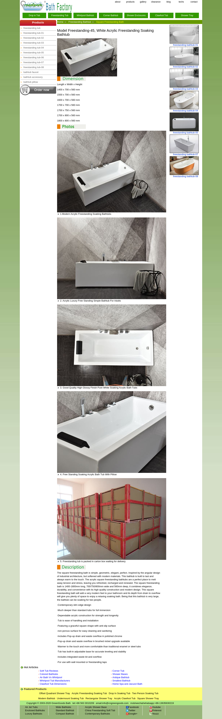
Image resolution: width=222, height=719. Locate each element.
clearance (156, 2)
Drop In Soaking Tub (119, 693)
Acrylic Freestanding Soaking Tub (89, 693)
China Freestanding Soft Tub (100, 710)
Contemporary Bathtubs (97, 713)
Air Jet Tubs (31, 707)
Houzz (154, 713)
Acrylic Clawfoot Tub (124, 698)
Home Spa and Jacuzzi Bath (127, 684)
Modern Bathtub (46, 698)
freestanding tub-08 (33, 67)
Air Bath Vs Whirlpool (51, 677)
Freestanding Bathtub (80, 22)
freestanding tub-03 (33, 42)
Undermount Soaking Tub (70, 698)
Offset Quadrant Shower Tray (54, 693)
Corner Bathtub (110, 15)
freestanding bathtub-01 (185, 45)
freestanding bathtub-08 (185, 176)
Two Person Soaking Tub (145, 693)
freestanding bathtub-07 (185, 154)
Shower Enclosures (136, 15)
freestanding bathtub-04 (185, 110)
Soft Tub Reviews (49, 670)
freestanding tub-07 (33, 62)
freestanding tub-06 (33, 57)
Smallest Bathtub (121, 680)
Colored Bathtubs (49, 674)
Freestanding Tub (59, 15)
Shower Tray (187, 15)
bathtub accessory (33, 77)
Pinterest (155, 710)
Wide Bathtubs (63, 707)
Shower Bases (120, 674)
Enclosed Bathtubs (35, 710)
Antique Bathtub (121, 677)
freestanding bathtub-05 (185, 132)
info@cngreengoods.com (115, 703)
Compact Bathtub (65, 713)
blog (169, 2)
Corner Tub (118, 670)
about (117, 2)
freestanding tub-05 (33, 52)
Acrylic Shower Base (96, 707)
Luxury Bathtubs (33, 713)
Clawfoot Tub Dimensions (53, 684)
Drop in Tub (34, 15)
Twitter (130, 710)
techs (181, 2)
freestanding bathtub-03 (185, 88)
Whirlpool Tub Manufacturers (55, 680)
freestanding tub (31, 28)
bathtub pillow (30, 82)
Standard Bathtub (65, 710)
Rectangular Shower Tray (98, 698)
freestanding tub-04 (33, 47)
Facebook (132, 707)
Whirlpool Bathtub (85, 15)
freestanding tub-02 (33, 37)
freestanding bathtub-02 (185, 66)
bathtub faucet (30, 72)
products (130, 2)
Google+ (131, 713)
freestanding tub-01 (33, 33)
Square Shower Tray (148, 698)
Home (60, 22)
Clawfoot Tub (161, 15)
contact (194, 2)
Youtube (155, 707)
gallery (143, 2)
